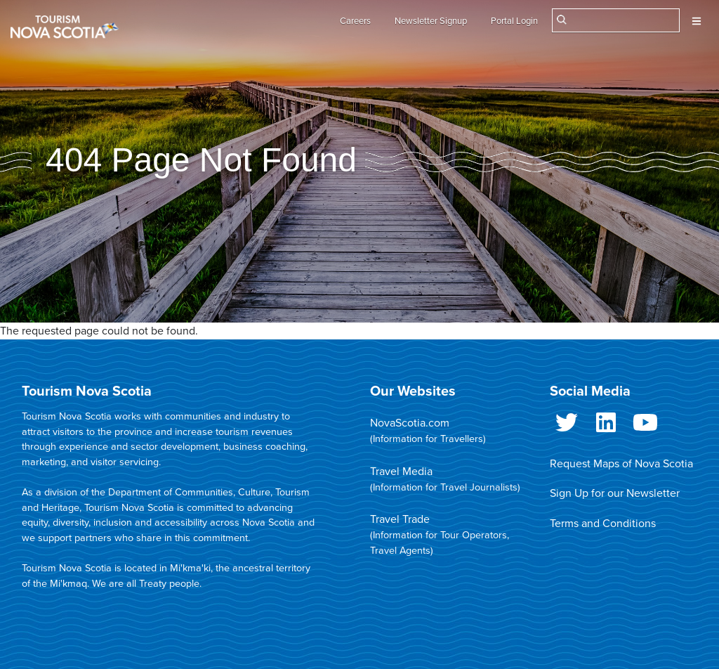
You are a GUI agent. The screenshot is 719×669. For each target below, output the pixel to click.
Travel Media (401, 472)
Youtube (645, 425)
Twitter (566, 425)
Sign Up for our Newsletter (615, 493)
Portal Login (514, 21)
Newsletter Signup (431, 21)
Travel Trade (400, 519)
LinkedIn (606, 425)
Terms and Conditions (603, 524)
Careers (355, 21)
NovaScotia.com (409, 423)
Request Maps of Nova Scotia (621, 464)
